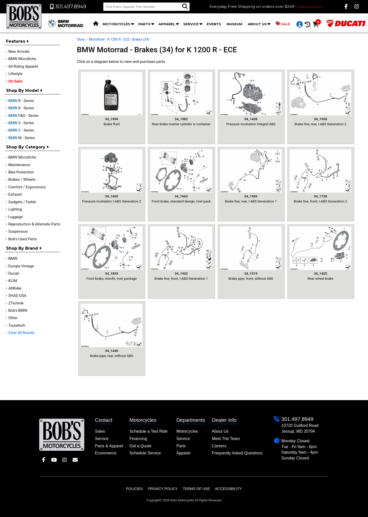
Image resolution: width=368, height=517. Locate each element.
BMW (12, 258)
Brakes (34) (140, 39)
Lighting (15, 209)
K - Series (21, 108)
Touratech (16, 325)
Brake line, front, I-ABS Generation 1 (181, 253)
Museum (234, 24)
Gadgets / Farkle (22, 202)
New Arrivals (18, 51)
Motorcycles (116, 24)
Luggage (15, 217)
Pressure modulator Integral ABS (251, 99)
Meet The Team (226, 438)
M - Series (21, 138)
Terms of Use (196, 489)
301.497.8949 (297, 419)
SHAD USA (17, 295)
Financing (138, 438)
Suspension (18, 231)
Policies (134, 489)
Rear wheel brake (320, 253)
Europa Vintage (21, 266)
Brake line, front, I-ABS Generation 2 (320, 176)
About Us (257, 24)
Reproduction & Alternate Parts (34, 224)
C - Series (21, 130)
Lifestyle (15, 73)
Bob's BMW (17, 310)
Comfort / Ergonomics (27, 187)
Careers (219, 446)
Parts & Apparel (109, 446)
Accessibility (228, 489)
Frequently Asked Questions (237, 453)
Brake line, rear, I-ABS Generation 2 (320, 99)
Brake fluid (111, 99)
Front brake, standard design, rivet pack (181, 176)
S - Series (21, 123)
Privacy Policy (163, 489)
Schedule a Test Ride (149, 431)
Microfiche (97, 39)
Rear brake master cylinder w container (181, 99)
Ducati (13, 273)
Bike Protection (21, 172)
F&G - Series (23, 115)
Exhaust (15, 194)
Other (13, 318)
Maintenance (19, 165)
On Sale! (15, 81)
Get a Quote (140, 446)
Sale (283, 23)
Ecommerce (105, 453)
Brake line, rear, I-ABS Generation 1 (251, 176)
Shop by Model (24, 90)
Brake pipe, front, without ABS (251, 253)
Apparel (167, 24)
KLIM (12, 280)
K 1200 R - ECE (118, 39)
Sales (100, 431)
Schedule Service (145, 453)
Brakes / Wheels (22, 179)
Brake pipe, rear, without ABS (111, 330)
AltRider (15, 288)
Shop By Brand (23, 248)
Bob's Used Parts (22, 239)
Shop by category (27, 147)
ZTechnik (16, 303)
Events (214, 24)
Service (191, 24)
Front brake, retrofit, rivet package (111, 253)
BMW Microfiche (22, 59)
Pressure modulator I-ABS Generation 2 (111, 176)
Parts (144, 24)
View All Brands (21, 332)
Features (17, 41)
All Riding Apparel (23, 66)
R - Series (21, 100)
